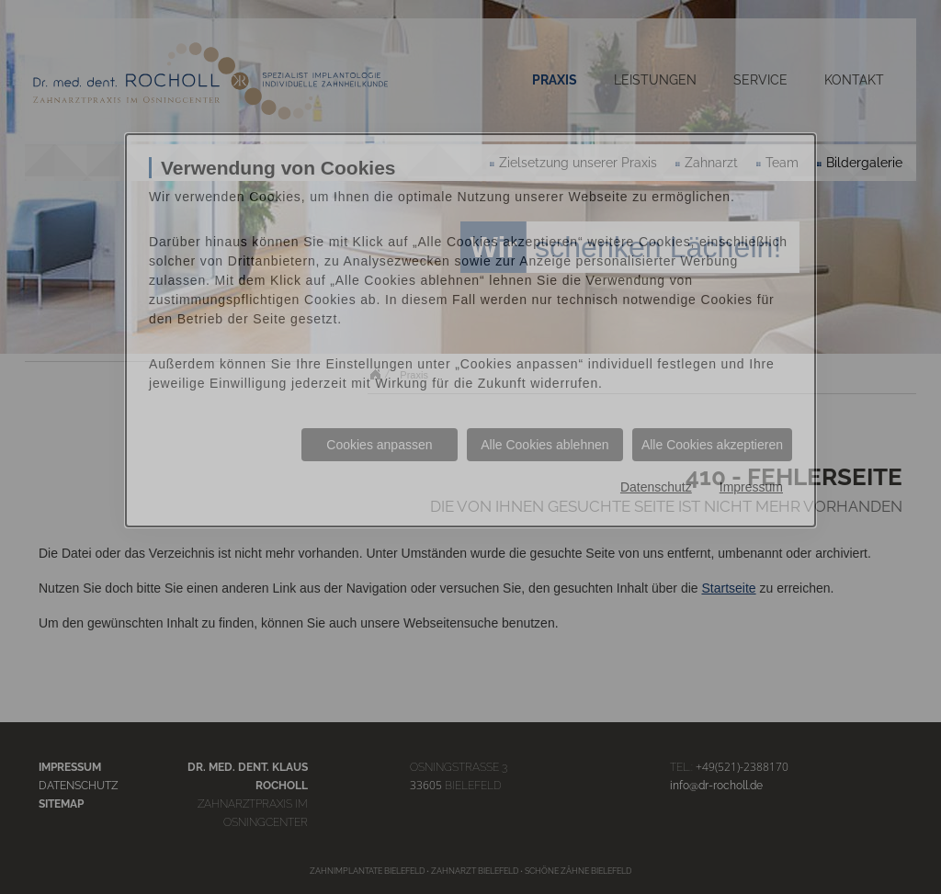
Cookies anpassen (379, 444)
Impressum (751, 487)
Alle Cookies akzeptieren (712, 444)
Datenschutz (656, 487)
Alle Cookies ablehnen (544, 444)
